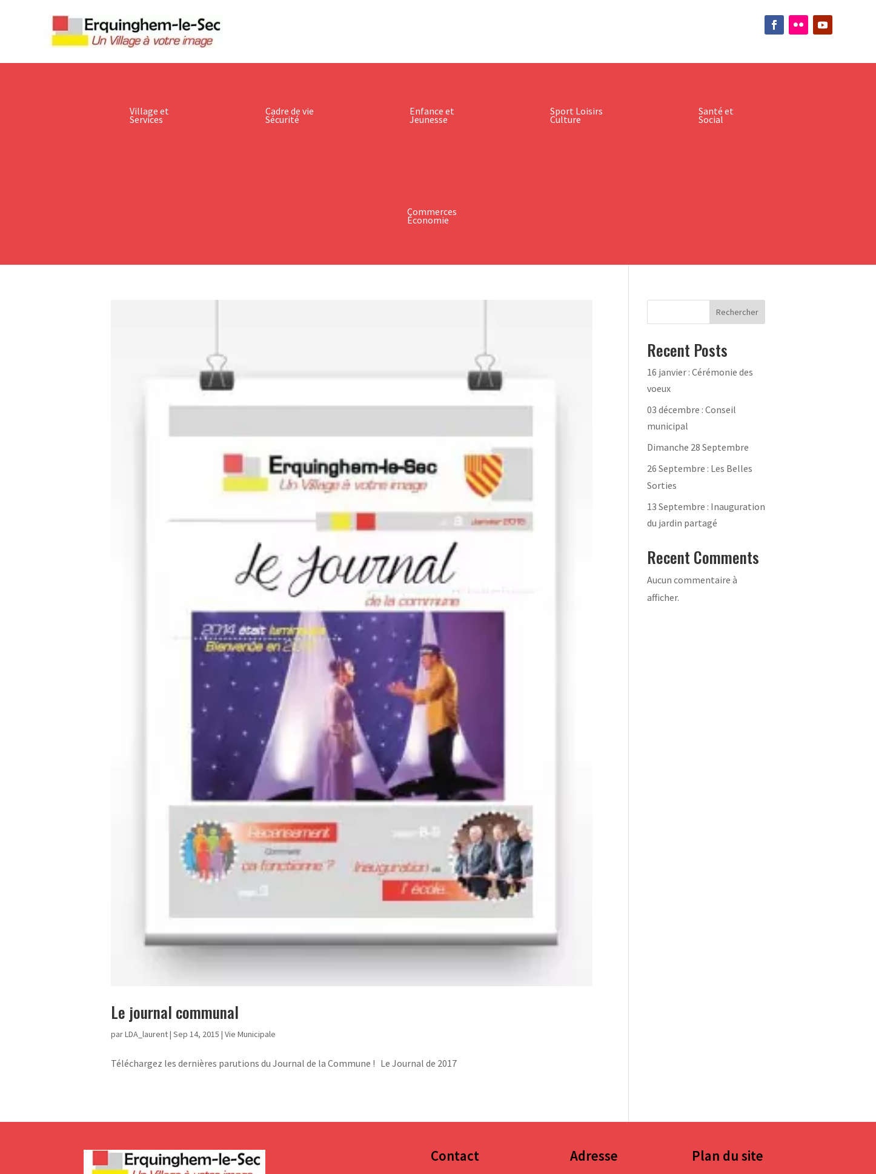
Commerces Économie (432, 215)
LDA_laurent (146, 1034)
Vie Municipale (250, 1034)
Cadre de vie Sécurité (289, 115)
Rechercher (737, 312)
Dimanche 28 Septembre (698, 447)
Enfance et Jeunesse (432, 115)
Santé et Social (716, 115)
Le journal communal (175, 1012)
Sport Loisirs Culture (576, 115)
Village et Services (149, 115)
